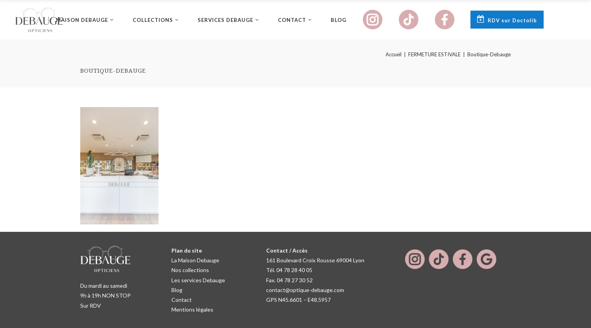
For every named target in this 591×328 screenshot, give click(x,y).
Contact (181, 299)
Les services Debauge (198, 280)
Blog (176, 290)
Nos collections (190, 270)
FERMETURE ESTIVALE (434, 54)
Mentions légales (192, 309)
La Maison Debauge (195, 260)
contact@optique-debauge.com (305, 290)
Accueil (394, 54)
